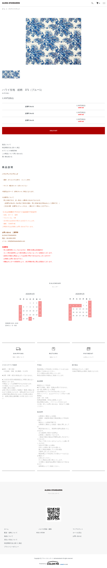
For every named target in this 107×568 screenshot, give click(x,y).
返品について (6, 144)
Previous (29, 41)
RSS (37, 532)
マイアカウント (76, 529)
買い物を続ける (7, 156)
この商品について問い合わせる (12, 153)
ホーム (4, 9)
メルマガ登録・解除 (43, 529)
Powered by (53, 563)
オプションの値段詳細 (9, 150)
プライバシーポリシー (9, 547)
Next (78, 41)
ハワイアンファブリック (16, 9)
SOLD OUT (53, 130)
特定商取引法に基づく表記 (11, 147)
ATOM (43, 532)
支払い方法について (8, 539)
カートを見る (75, 532)
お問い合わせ (75, 536)
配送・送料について (8, 532)
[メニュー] (104, 3)
